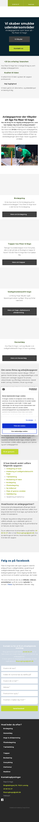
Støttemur (7, 767)
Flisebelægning (12, 485)
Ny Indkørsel (11, 488)
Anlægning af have (13, 469)
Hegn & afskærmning (11, 738)
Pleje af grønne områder (16, 491)
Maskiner (7, 772)
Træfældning (8, 747)
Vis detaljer (29, 420)
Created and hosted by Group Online (19, 807)
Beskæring (7, 758)
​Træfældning (11, 477)
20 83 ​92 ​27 (7, 789)
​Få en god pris (8, 452)
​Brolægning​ (11, 482)
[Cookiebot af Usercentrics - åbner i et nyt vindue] (28, 389)
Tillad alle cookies (19, 426)
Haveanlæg (7, 733)
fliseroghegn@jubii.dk (25, 533)
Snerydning (7, 762)
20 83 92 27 (27, 652)
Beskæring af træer (14, 480)
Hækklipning (11, 494)
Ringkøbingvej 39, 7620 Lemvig (15, 785)
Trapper (6, 753)
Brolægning (8, 729)
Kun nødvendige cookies (19, 431)
